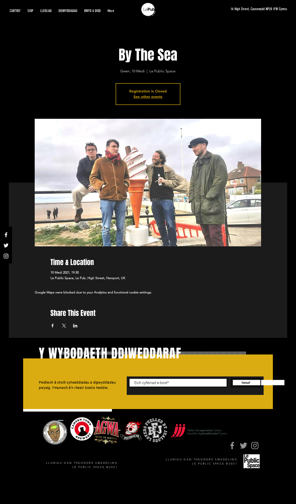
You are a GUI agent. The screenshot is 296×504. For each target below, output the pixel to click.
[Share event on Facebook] (52, 325)
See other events (147, 97)
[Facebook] (6, 235)
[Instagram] (6, 256)
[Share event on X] (64, 325)
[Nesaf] (246, 382)
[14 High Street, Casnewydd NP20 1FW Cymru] (256, 9)
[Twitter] (6, 245)
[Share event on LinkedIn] (75, 325)
